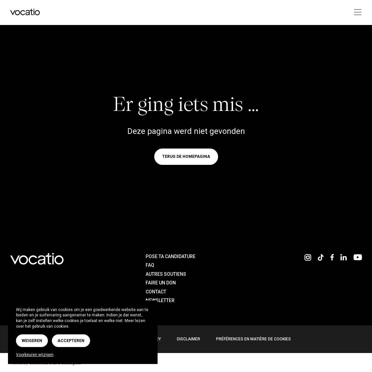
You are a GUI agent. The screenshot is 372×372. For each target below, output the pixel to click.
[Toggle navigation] (355, 12)
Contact (156, 291)
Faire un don (161, 282)
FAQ (150, 265)
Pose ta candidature (170, 256)
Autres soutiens (166, 274)
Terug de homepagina (186, 157)
